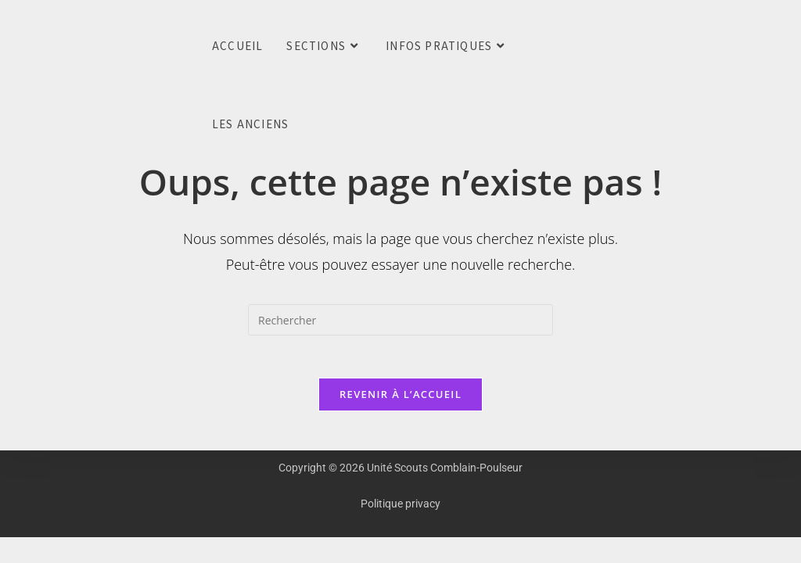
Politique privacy (400, 507)
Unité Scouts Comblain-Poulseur (23, 46)
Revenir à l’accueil (400, 399)
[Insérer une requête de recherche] (400, 319)
